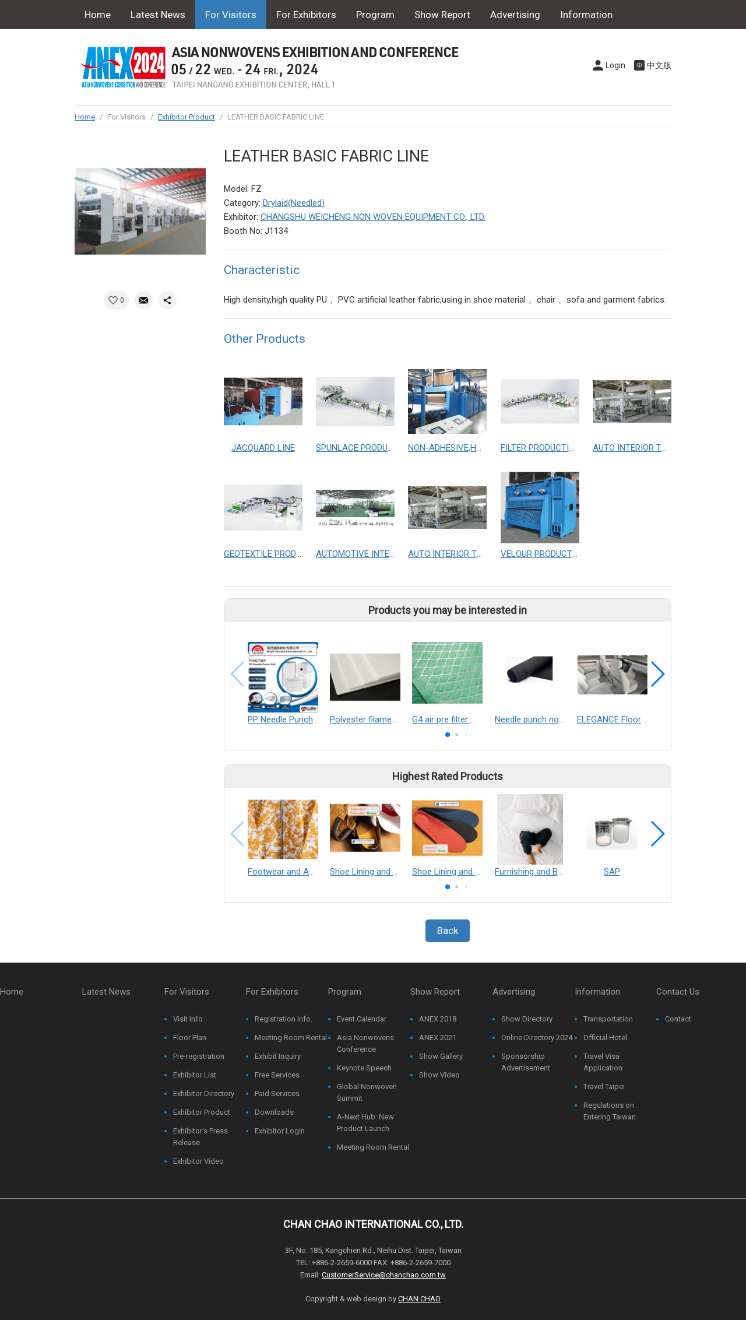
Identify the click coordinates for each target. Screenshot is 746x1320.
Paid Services (277, 1093)
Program (375, 14)
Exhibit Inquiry (278, 1056)
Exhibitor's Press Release (200, 1136)
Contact (678, 1018)
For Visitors (230, 14)
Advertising (515, 14)
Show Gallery (441, 1056)
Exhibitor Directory (203, 1093)
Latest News (158, 14)
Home (98, 14)
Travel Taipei (604, 1086)
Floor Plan (189, 1037)
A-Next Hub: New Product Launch (365, 1122)
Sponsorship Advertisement (525, 1062)
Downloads (274, 1112)
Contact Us (109, 44)
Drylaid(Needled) (294, 203)
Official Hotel (605, 1037)
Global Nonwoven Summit (367, 1092)
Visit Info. (189, 1018)
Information (586, 14)
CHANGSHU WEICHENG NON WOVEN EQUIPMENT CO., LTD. (373, 217)
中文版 (659, 65)
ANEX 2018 (437, 1018)
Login (615, 65)
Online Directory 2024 (536, 1037)
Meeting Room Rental (291, 1037)
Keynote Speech (364, 1067)
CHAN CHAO (419, 1298)
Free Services (277, 1074)
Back (447, 930)
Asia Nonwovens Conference (365, 1043)
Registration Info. (283, 1018)
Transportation (608, 1018)
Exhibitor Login (280, 1130)
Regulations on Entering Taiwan (609, 1111)
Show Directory (527, 1018)
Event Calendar (361, 1018)
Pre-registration (198, 1056)
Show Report (442, 14)
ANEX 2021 (437, 1037)
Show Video (439, 1074)
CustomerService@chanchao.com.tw (384, 1274)
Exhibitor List (194, 1074)
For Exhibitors (306, 14)
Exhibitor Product (186, 117)
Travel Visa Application (602, 1062)
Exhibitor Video (198, 1161)
